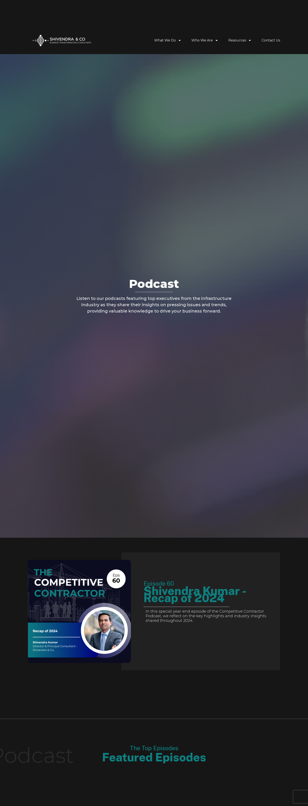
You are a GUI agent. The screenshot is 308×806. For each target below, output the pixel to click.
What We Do (167, 40)
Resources (239, 40)
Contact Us (271, 40)
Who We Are (204, 40)
